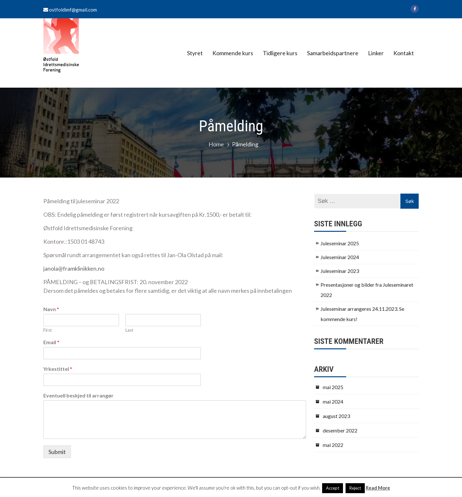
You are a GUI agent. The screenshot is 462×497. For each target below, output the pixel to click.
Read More (378, 488)
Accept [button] (332, 488)
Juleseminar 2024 (340, 257)
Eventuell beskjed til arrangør (78, 395)
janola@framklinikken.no (73, 268)
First (47, 330)
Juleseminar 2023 (340, 271)
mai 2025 (333, 387)
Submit (57, 451)
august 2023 (336, 416)
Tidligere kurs (280, 53)
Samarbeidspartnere (332, 53)
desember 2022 (340, 430)
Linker (376, 53)
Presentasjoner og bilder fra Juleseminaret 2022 (367, 290)
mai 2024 (333, 401)
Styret (195, 53)
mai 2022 (333, 445)
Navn (51, 309)
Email (51, 342)
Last (129, 330)
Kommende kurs (232, 53)
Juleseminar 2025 (340, 243)
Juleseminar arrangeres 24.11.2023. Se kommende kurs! (362, 314)
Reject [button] (355, 488)
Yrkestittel (57, 369)
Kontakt (403, 53)
